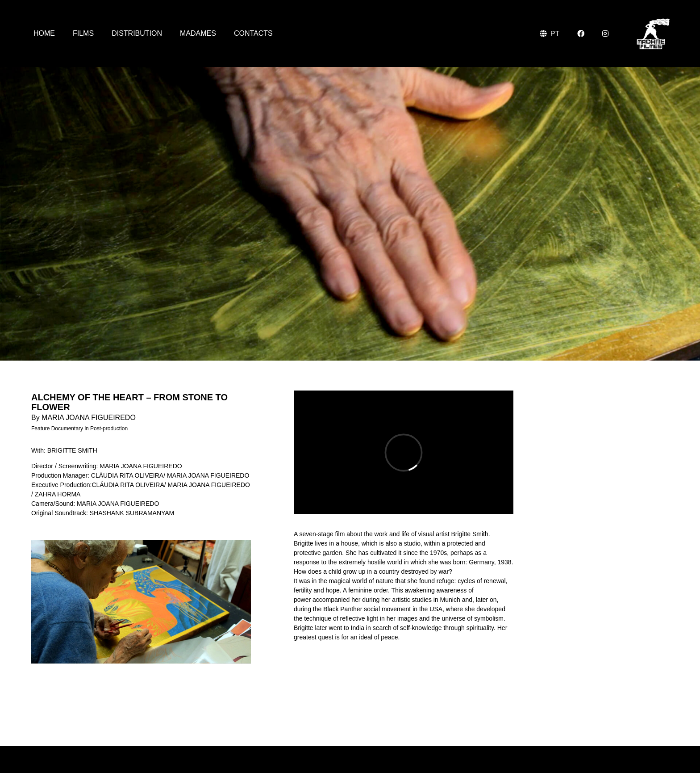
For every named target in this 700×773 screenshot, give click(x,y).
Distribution (137, 33)
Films (83, 33)
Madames (198, 33)
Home (44, 33)
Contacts (253, 33)
